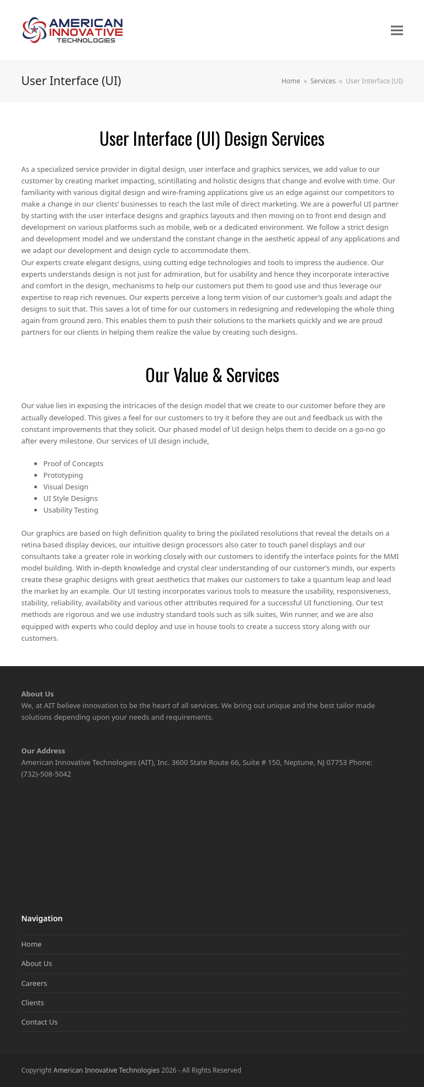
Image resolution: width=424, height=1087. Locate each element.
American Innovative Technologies (107, 1070)
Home (31, 944)
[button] (397, 30)
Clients (32, 1002)
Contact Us (39, 1022)
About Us (36, 963)
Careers (34, 983)
